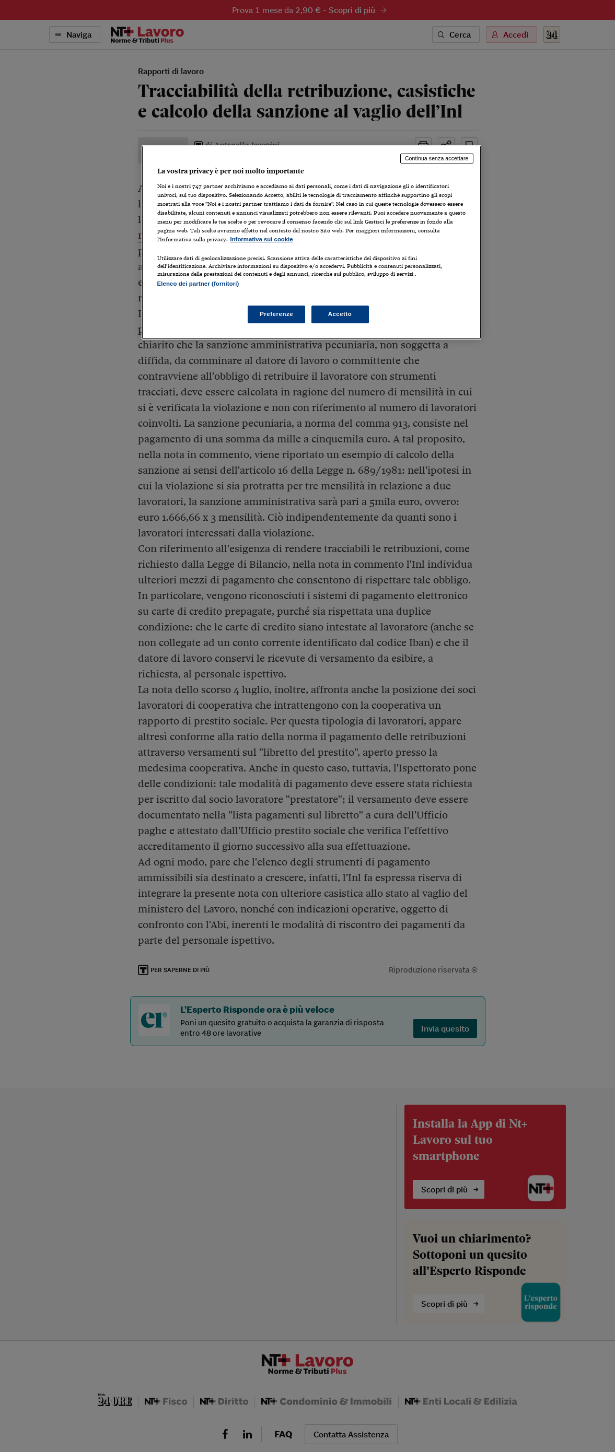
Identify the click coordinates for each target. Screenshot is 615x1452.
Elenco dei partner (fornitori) (198, 283)
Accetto (340, 314)
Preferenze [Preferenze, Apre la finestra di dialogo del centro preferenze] (276, 314)
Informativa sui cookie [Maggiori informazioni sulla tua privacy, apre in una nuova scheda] (261, 239)
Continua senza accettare (437, 158)
